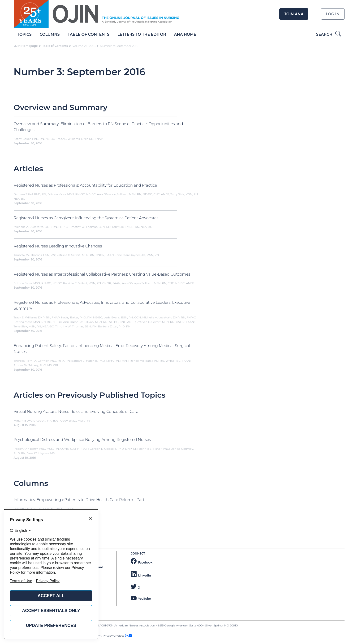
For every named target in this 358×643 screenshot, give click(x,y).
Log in (333, 14)
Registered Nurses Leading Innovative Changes (58, 246)
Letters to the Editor (141, 34)
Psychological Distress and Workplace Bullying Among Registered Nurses (82, 439)
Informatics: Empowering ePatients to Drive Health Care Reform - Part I (80, 500)
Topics (24, 34)
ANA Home (185, 34)
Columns (50, 34)
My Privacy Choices (115, 635)
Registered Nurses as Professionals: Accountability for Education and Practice (85, 185)
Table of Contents (88, 34)
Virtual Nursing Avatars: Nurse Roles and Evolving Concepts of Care (76, 411)
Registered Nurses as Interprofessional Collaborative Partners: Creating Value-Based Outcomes (102, 274)
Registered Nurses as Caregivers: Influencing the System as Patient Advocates (86, 218)
